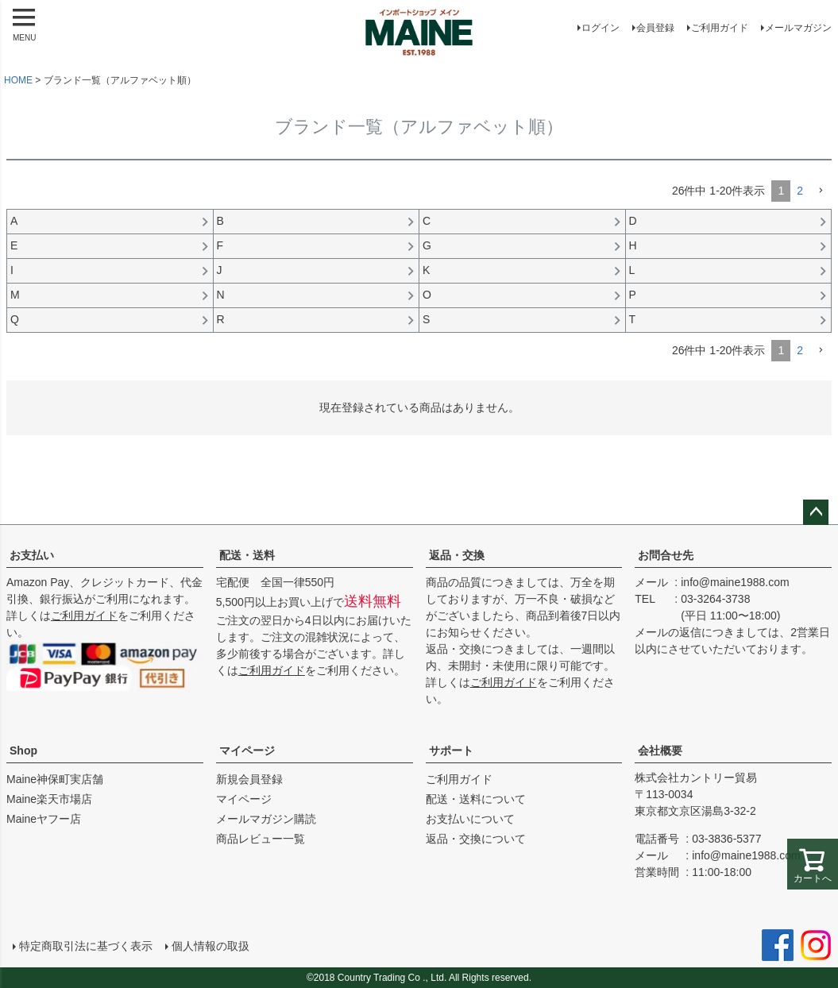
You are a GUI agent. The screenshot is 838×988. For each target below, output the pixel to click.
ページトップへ (815, 512)
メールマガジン (798, 27)
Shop (23, 750)
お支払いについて (470, 818)
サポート (451, 750)
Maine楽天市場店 (49, 799)
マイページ (247, 750)
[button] (820, 191)
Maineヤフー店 (43, 818)
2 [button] (800, 190)
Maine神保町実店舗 (54, 779)
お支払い (32, 555)
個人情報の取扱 (210, 946)
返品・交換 (457, 555)
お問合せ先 (665, 555)
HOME (18, 80)
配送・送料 (247, 555)
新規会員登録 (249, 779)
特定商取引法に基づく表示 (86, 946)
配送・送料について (476, 799)
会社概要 (660, 750)
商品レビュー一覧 (260, 838)
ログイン (600, 27)
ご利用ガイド (719, 27)
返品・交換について (476, 838)
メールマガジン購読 (266, 818)
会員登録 (655, 27)
